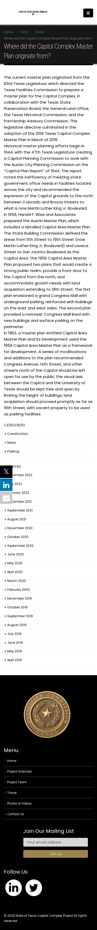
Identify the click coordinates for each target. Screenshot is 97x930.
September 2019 (20, 616)
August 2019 (16, 625)
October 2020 (17, 537)
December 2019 (19, 598)
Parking (13, 451)
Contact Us (15, 814)
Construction (17, 433)
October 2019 (17, 607)
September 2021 (20, 510)
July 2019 (14, 634)
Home (11, 761)
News (11, 442)
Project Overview (19, 771)
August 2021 (16, 519)
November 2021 (19, 501)
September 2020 (20, 545)
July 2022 (14, 484)
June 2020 (15, 554)
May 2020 (15, 563)
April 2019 (14, 660)
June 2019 (15, 642)
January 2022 (18, 492)
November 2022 (19, 475)
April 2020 (15, 572)
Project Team (17, 782)
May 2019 (14, 651)
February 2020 (18, 589)
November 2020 (20, 528)
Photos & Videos (19, 803)
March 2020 (16, 581)
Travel (12, 793)
